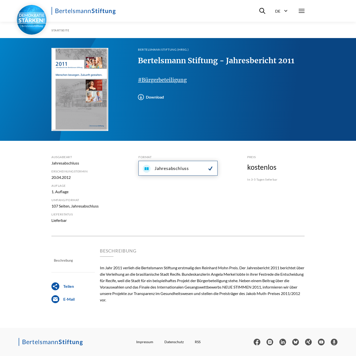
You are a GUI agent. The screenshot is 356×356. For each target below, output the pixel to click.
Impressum (144, 342)
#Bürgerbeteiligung (162, 80)
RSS (197, 342)
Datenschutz (174, 342)
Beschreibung (63, 260)
